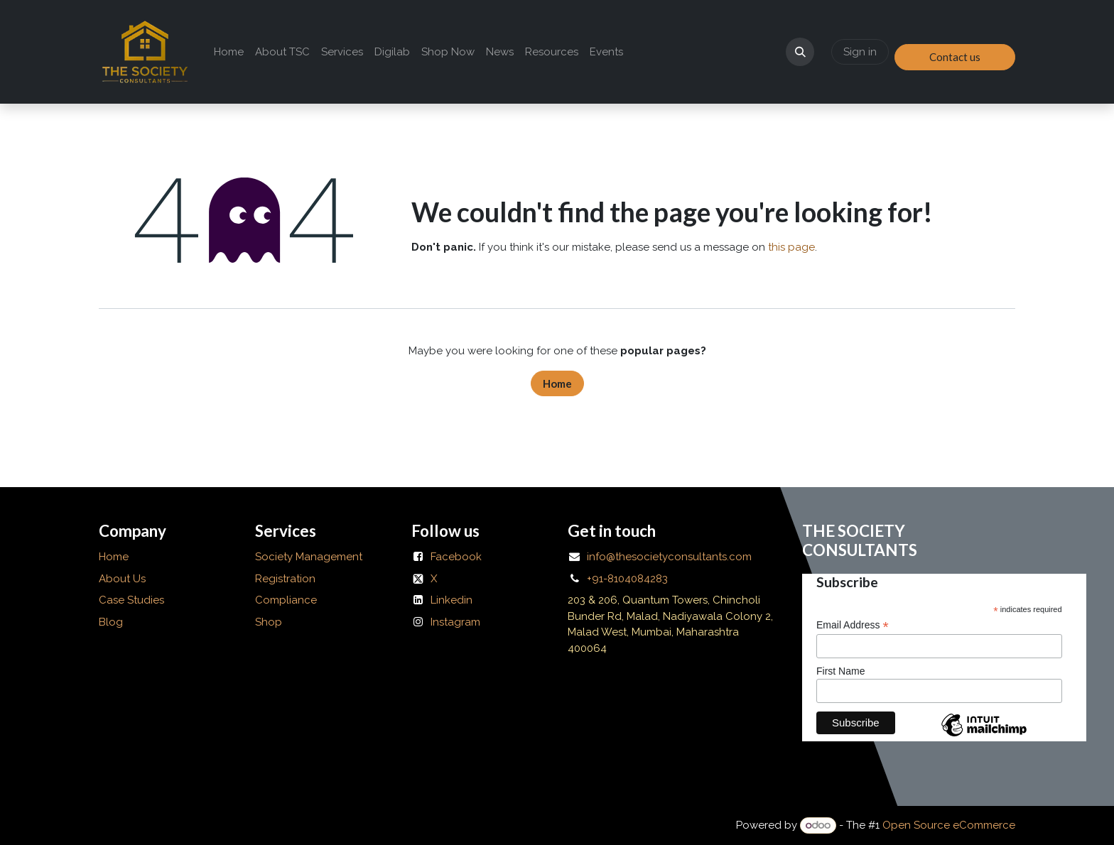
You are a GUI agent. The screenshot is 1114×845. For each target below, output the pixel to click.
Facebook (456, 556)
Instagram (455, 622)
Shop (268, 622)
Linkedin (451, 600)
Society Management (308, 556)
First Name (840, 671)
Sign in (860, 51)
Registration (285, 578)
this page (791, 247)
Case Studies (131, 600)
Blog (111, 622)
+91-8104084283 (627, 578)
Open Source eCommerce (948, 825)
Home (557, 383)
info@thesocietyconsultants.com (669, 556)
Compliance (286, 600)
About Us (123, 578)
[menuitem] (228, 52)
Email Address (852, 625)
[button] (800, 52)
